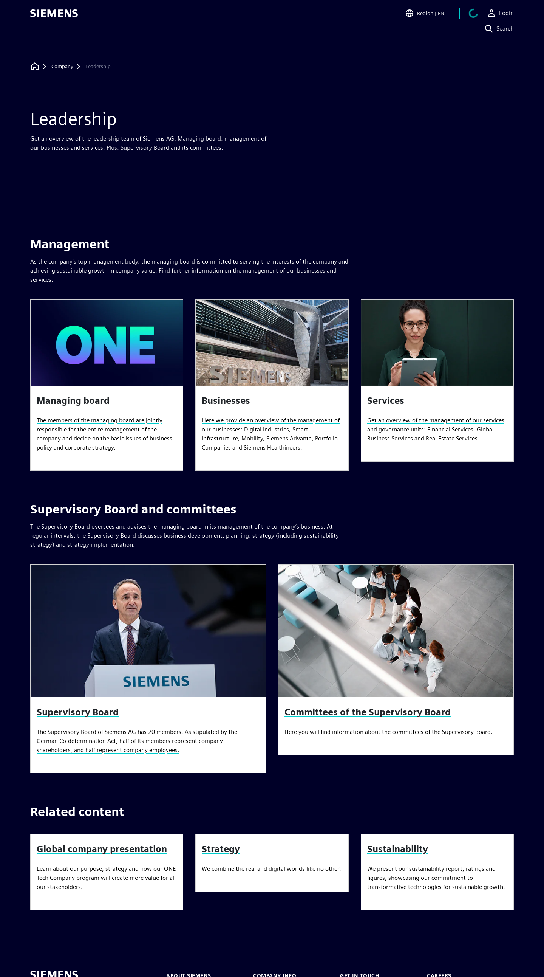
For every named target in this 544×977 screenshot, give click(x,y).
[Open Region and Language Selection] (424, 16)
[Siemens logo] (54, 16)
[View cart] (473, 16)
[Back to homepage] (34, 66)
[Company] (62, 66)
